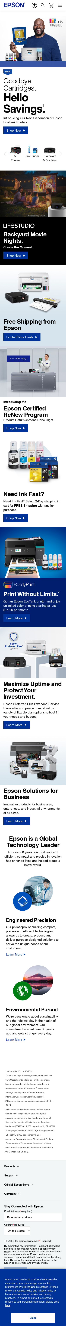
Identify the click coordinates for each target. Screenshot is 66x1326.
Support (11, 1175)
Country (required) (14, 1224)
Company (12, 1194)
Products (12, 1166)
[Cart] (51, 5)
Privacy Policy (39, 1262)
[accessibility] (34, 5)
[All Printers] (15, 153)
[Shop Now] (15, 130)
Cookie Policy (24, 1290)
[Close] (33, 1318)
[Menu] (59, 5)
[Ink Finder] (32, 151)
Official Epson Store (18, 1185)
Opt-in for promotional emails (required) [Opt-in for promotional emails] (30, 1241)
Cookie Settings (40, 1286)
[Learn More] (16, 618)
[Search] (43, 5)
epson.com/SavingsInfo (32, 1097)
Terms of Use (19, 1262)
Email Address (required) (18, 1211)
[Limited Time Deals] (21, 337)
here (7, 1305)
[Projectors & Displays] (49, 153)
